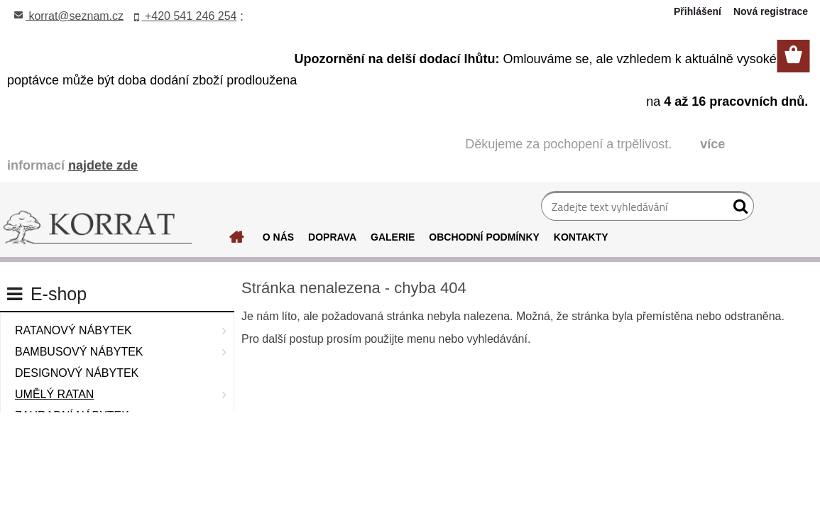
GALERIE (393, 237)
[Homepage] (237, 240)
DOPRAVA (332, 237)
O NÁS (278, 237)
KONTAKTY (581, 237)
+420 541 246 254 (185, 16)
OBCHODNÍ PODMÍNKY (484, 237)
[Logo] (97, 227)
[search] (737, 209)
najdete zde (103, 165)
